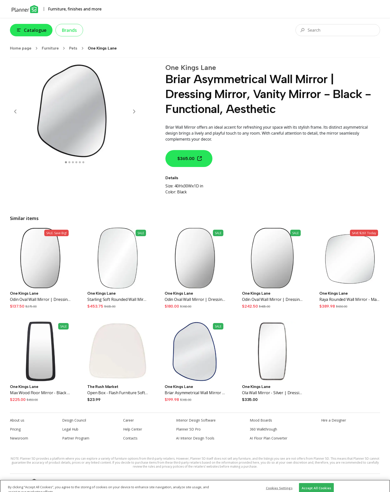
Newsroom (19, 438)
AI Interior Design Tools (195, 438)
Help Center (132, 429)
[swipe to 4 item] (80, 162)
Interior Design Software (196, 420)
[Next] (134, 111)
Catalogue (31, 30)
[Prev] (15, 111)
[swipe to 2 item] (73, 162)
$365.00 (189, 159)
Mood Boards (261, 420)
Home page (25, 48)
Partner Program (75, 438)
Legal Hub (70, 429)
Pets (78, 48)
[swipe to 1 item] (69, 162)
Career (128, 420)
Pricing (15, 429)
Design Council (74, 420)
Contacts (130, 438)
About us (17, 420)
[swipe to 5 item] (83, 162)
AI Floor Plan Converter (268, 438)
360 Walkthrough (263, 429)
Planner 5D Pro (188, 429)
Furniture (55, 48)
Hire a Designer (333, 420)
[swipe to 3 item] (76, 162)
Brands (69, 30)
